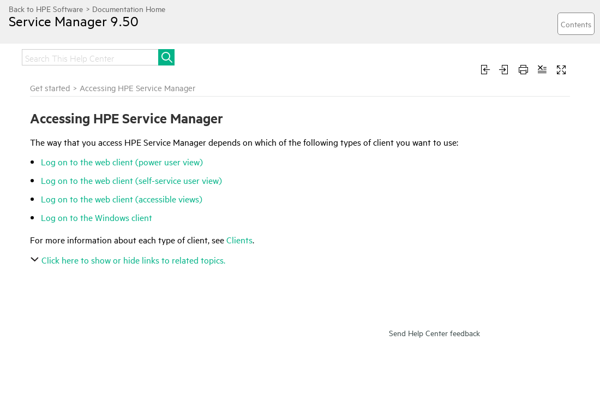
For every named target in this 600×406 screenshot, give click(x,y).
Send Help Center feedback (434, 332)
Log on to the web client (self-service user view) (131, 180)
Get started (50, 87)
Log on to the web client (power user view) (122, 162)
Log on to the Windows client (96, 217)
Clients (239, 240)
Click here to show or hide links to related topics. (129, 260)
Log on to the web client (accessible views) (121, 199)
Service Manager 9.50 (74, 21)
